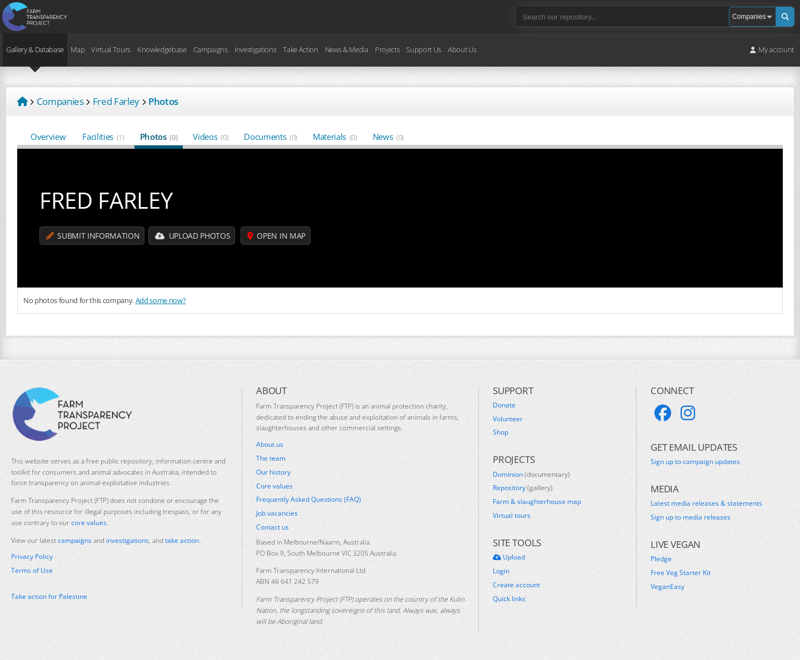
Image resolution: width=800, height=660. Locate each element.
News (388, 136)
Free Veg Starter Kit (681, 572)
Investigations (255, 49)
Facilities (103, 136)
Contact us (272, 527)
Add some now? (161, 300)
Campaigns (210, 49)
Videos (210, 136)
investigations (127, 540)
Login (501, 571)
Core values (274, 486)
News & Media (346, 49)
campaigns (75, 540)
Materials (335, 136)
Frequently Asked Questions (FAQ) (308, 499)
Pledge (661, 559)
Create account (516, 585)
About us (269, 444)
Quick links (509, 598)
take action (182, 540)
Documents (270, 136)
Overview (49, 136)
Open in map (276, 235)
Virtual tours (512, 515)
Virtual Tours (111, 49)
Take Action (300, 49)
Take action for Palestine (49, 596)
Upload (509, 557)
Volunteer (508, 419)
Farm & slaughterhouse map (537, 501)
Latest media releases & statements (706, 503)
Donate (504, 405)
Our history (273, 472)
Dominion (531, 474)
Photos (159, 136)
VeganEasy (667, 586)
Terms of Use (32, 570)
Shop (500, 432)
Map (77, 49)
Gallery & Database (35, 49)
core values (89, 522)
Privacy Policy (32, 556)
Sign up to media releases (691, 517)
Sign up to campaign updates (695, 461)
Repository (523, 487)
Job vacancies (277, 513)
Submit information (92, 235)
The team (271, 458)
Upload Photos (192, 235)
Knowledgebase (162, 49)
